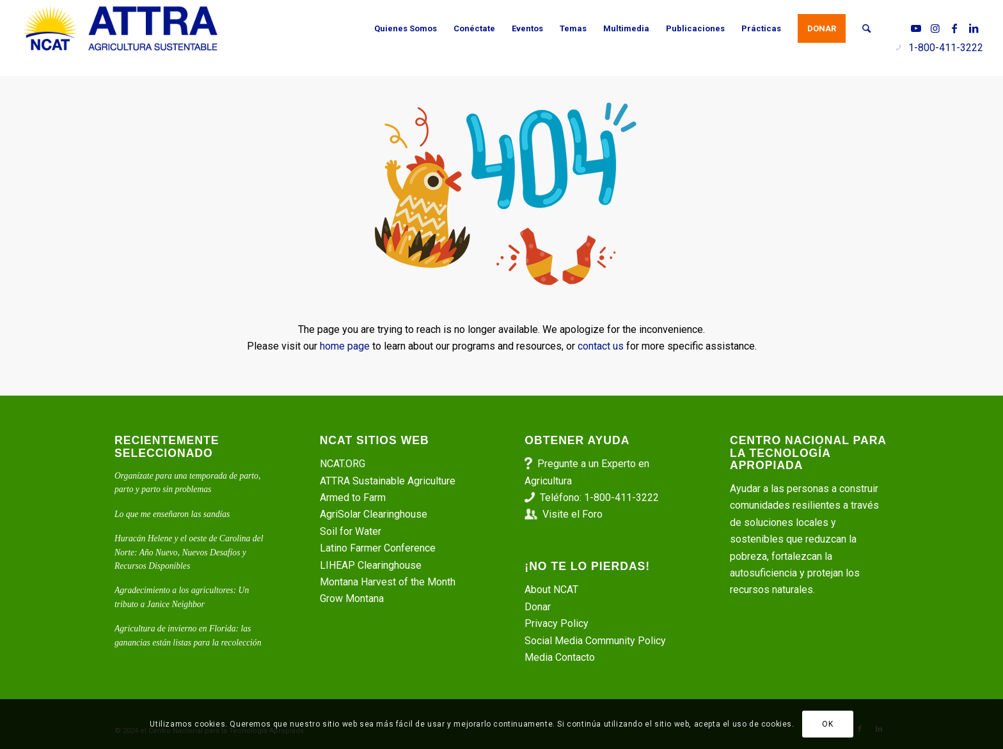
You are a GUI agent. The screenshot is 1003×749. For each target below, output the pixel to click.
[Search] (866, 29)
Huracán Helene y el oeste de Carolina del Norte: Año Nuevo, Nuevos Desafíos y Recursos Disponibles (189, 552)
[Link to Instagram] (935, 28)
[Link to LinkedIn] (973, 28)
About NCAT (551, 589)
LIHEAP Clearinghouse (371, 565)
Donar (538, 607)
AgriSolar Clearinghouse (373, 514)
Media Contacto (560, 657)
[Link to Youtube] (916, 28)
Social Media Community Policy (595, 641)
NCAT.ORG (342, 464)
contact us (601, 346)
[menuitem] (405, 29)
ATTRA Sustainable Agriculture (389, 481)
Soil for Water (350, 531)
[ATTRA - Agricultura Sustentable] (120, 29)
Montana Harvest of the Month (387, 582)
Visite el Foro (572, 514)
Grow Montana (352, 598)
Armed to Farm (353, 497)
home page (345, 346)
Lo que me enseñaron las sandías (172, 514)
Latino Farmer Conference (378, 548)
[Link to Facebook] (954, 28)
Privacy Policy (556, 623)
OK (827, 724)
